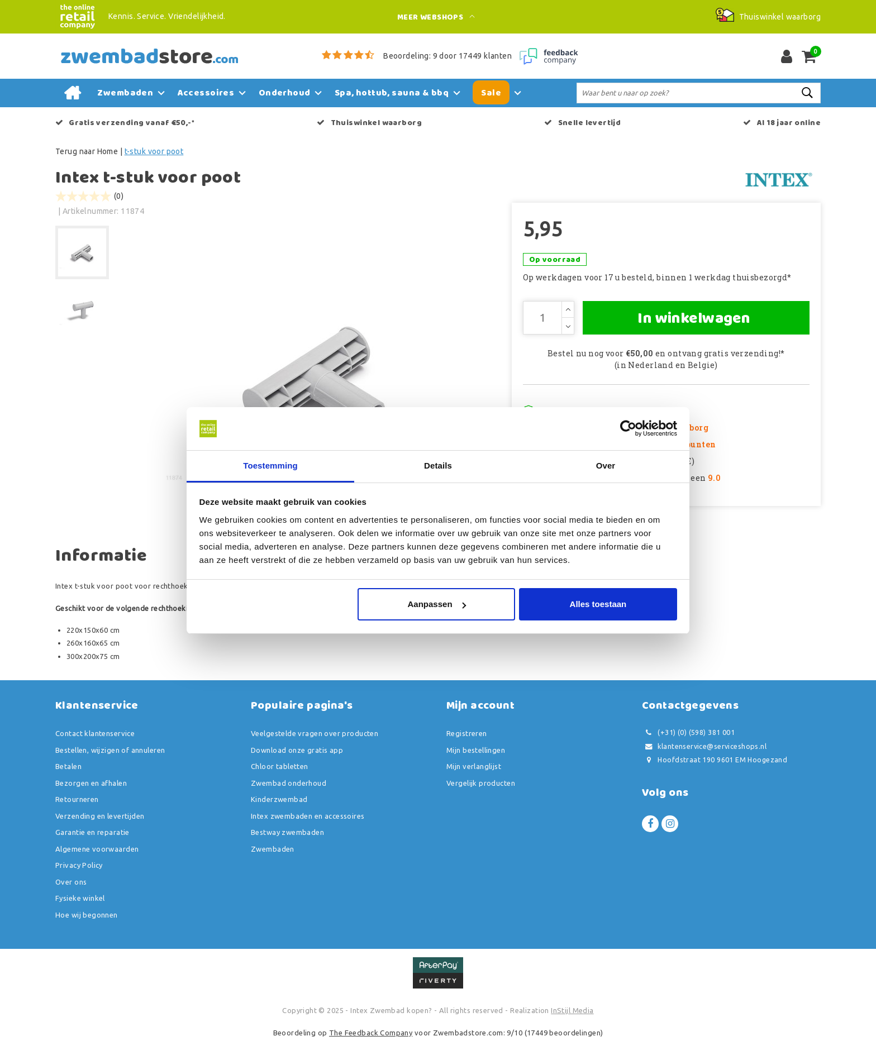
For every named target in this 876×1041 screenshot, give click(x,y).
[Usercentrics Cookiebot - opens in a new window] (628, 429)
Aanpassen (437, 604)
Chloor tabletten (279, 766)
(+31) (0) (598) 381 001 (688, 732)
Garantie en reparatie (92, 832)
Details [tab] (438, 465)
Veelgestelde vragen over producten (314, 733)
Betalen (68, 766)
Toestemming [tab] (270, 465)
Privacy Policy (79, 865)
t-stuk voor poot (154, 151)
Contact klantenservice (95, 733)
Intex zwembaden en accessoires (308, 816)
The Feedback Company (370, 1033)
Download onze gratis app (297, 750)
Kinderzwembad (279, 799)
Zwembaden (272, 849)
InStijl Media (572, 1010)
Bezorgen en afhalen (91, 783)
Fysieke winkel (80, 898)
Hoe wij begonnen (86, 915)
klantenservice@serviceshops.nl (704, 746)
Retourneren (77, 799)
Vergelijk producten (480, 783)
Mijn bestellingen (475, 750)
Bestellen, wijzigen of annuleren (110, 750)
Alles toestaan (598, 604)
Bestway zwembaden (287, 832)
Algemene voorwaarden (97, 849)
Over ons (71, 882)
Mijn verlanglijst (473, 766)
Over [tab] (606, 465)
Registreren (466, 733)
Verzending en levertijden (100, 816)
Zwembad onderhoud (288, 783)
